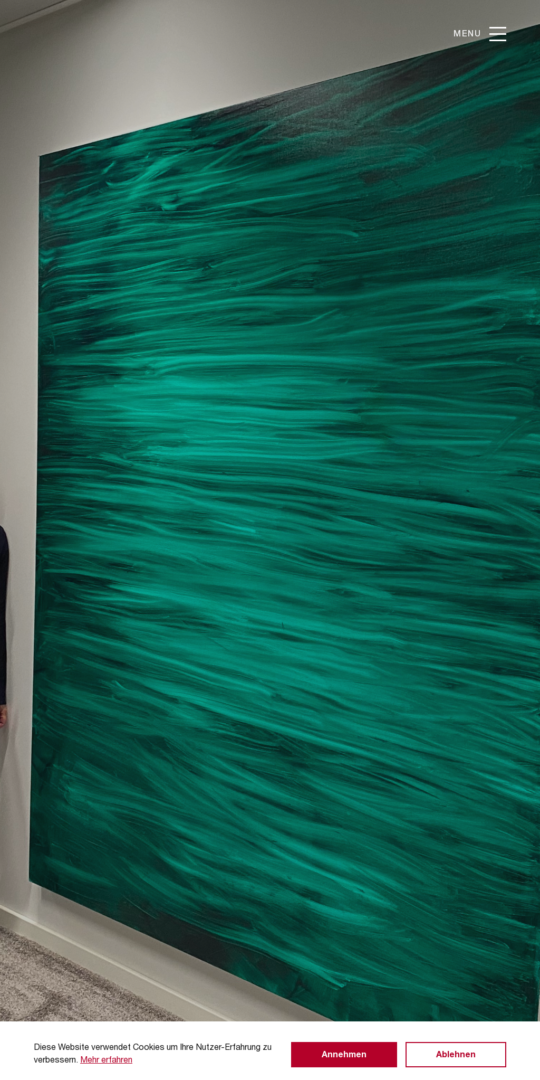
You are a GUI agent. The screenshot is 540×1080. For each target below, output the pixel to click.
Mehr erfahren (106, 1061)
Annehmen (344, 1055)
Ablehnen (456, 1055)
